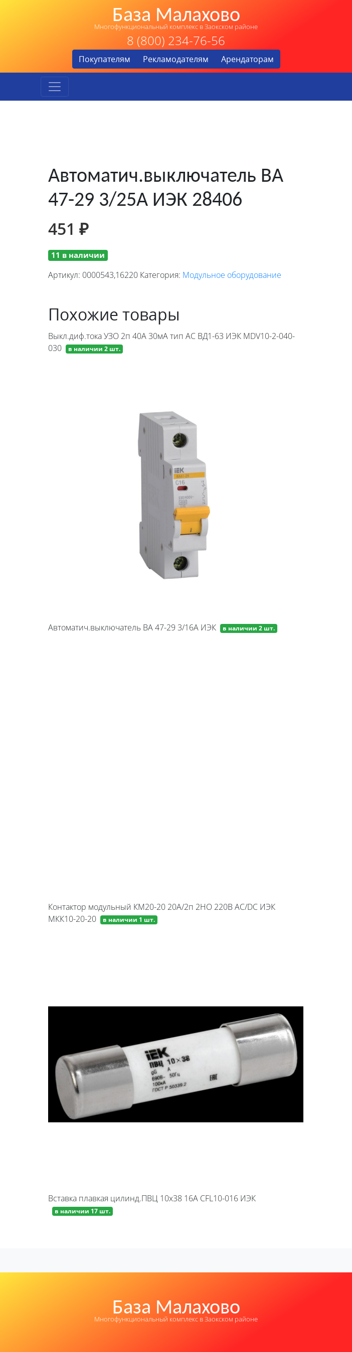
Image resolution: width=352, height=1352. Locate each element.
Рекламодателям (176, 59)
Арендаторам (247, 59)
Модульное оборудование (232, 274)
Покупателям (104, 59)
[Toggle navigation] (55, 87)
